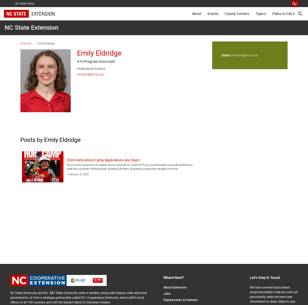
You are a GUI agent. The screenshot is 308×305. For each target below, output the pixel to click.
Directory (26, 43)
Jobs (167, 294)
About (196, 14)
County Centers (237, 14)
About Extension (175, 287)
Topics (261, 14)
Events (213, 14)
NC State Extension (32, 27)
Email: (226, 55)
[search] (294, 3)
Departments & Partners (180, 300)
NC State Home (24, 3)
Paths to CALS (283, 14)
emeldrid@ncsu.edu (90, 74)
